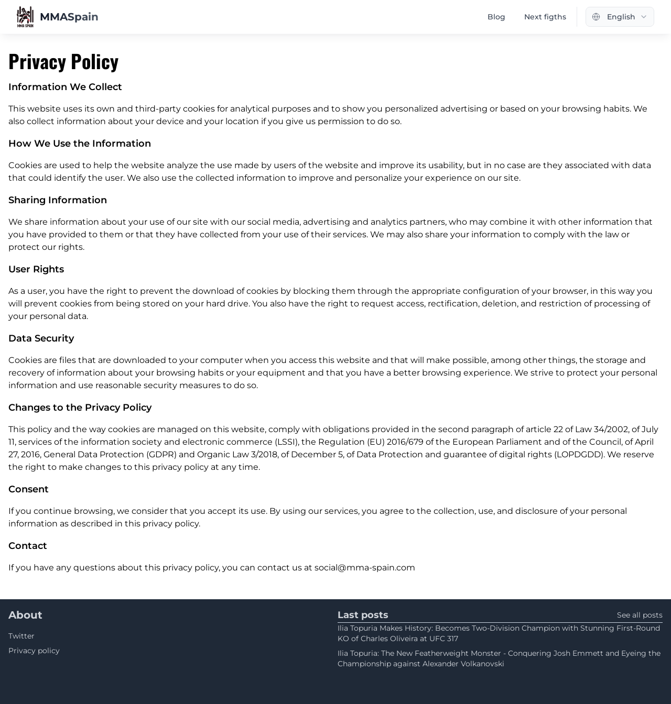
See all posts (640, 615)
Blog (496, 16)
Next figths (545, 16)
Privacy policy (34, 650)
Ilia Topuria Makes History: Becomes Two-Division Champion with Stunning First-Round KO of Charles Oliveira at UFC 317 (499, 633)
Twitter (21, 636)
